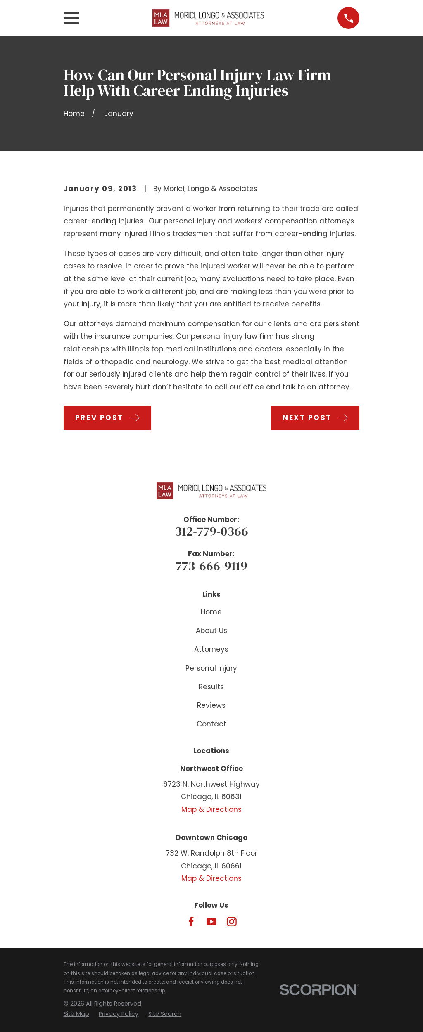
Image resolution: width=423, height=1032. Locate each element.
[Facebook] (191, 922)
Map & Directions (211, 809)
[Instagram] (232, 922)
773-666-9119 (211, 565)
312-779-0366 (211, 531)
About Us (211, 631)
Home (211, 612)
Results (211, 687)
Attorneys (211, 649)
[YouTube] (211, 922)
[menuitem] (76, 1014)
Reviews (211, 705)
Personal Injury (211, 668)
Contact (211, 724)
